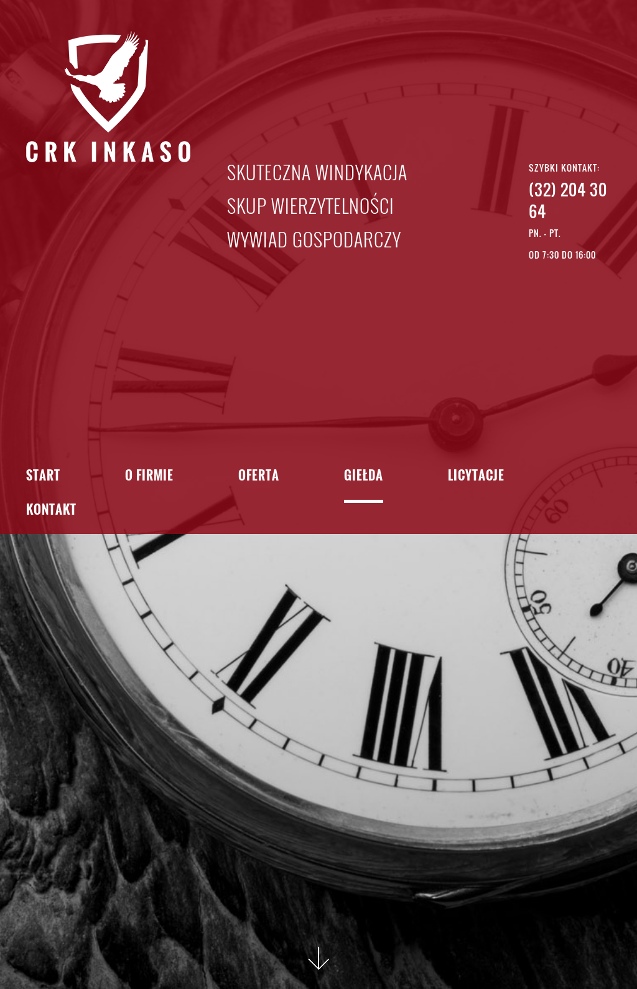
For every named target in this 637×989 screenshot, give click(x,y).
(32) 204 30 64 (568, 200)
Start (43, 476)
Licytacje (476, 476)
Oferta (258, 476)
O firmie (149, 476)
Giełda (363, 476)
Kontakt (51, 510)
